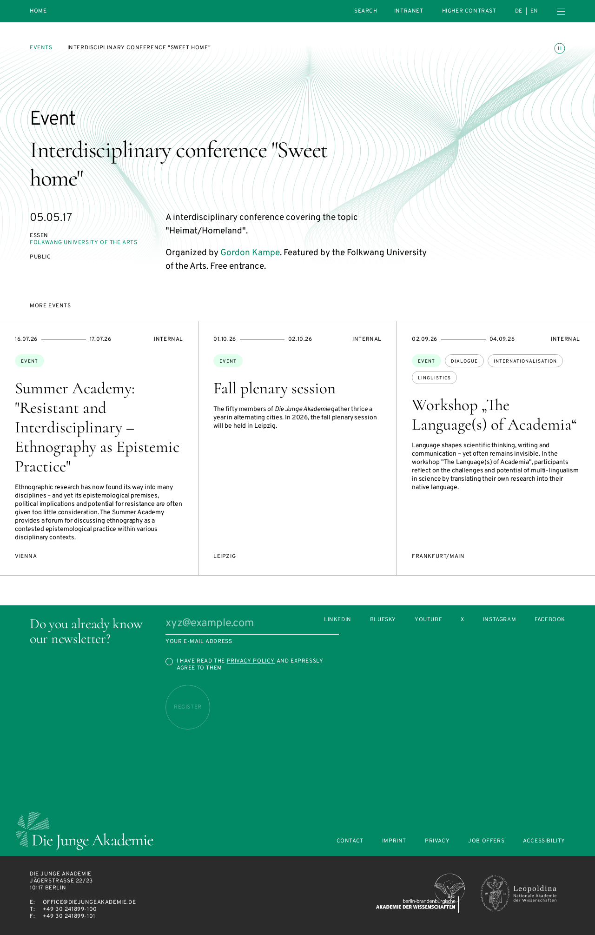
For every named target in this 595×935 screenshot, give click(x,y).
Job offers (486, 841)
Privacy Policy (251, 661)
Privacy (437, 841)
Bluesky (383, 620)
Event (29, 361)
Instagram (499, 620)
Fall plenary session (274, 388)
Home (38, 11)
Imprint (394, 841)
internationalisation (525, 361)
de (518, 11)
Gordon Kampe (250, 253)
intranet (408, 11)
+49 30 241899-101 (69, 916)
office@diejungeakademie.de (89, 902)
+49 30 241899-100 (70, 909)
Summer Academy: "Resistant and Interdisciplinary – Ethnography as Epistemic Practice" (97, 427)
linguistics (434, 378)
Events (41, 48)
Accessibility (544, 841)
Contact (350, 841)
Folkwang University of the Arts (84, 242)
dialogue (464, 361)
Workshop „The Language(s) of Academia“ (494, 414)
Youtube (428, 620)
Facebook (550, 620)
